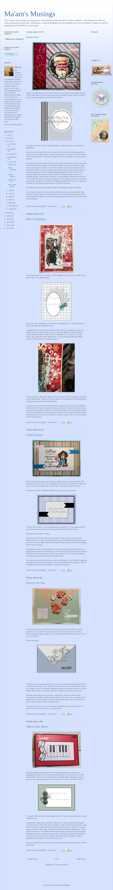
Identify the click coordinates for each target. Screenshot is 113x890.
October (12, 154)
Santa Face (32, 37)
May (10, 196)
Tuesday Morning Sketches (41, 412)
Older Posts (81, 859)
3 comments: (52, 422)
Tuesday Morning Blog (61, 565)
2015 (9, 216)
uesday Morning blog (60, 843)
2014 (9, 219)
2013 (9, 222)
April (10, 200)
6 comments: (52, 206)
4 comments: (52, 570)
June (11, 193)
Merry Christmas (36, 219)
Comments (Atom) (61, 865)
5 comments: (52, 850)
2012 (9, 225)
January (12, 209)
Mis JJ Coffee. (45, 534)
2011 (9, 228)
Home (57, 859)
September (12, 157)
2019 (9, 135)
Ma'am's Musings (29, 14)
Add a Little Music (37, 726)
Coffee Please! (34, 434)
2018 (9, 138)
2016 (9, 213)
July (10, 190)
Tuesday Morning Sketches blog (54, 192)
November (12, 149)
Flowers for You (35, 582)
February (12, 206)
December (12, 144)
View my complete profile (13, 124)
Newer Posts (32, 859)
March (11, 203)
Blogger (66, 885)
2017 (9, 141)
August (11, 162)
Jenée (19, 67)
